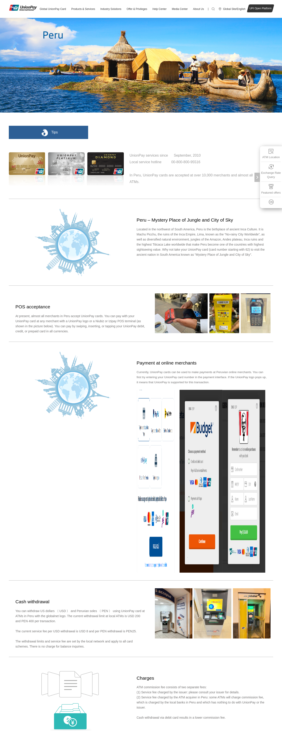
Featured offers (271, 189)
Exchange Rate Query (271, 171)
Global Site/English (234, 9)
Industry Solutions (110, 9)
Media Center (180, 9)
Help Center (159, 9)
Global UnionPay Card (53, 9)
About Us (198, 9)
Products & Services (83, 9)
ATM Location (271, 153)
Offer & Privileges (137, 9)
